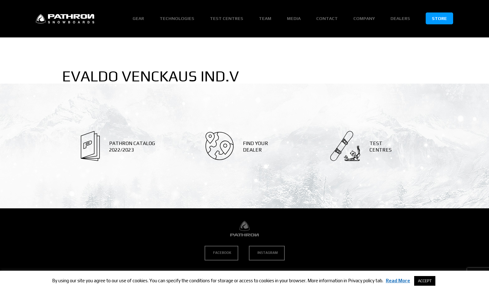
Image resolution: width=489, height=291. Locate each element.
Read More (398, 280)
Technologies (177, 18)
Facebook (222, 253)
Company (364, 18)
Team (265, 18)
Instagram (267, 253)
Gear (138, 18)
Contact (327, 18)
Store (439, 18)
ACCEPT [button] (425, 281)
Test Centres (226, 18)
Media (294, 18)
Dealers (400, 18)
